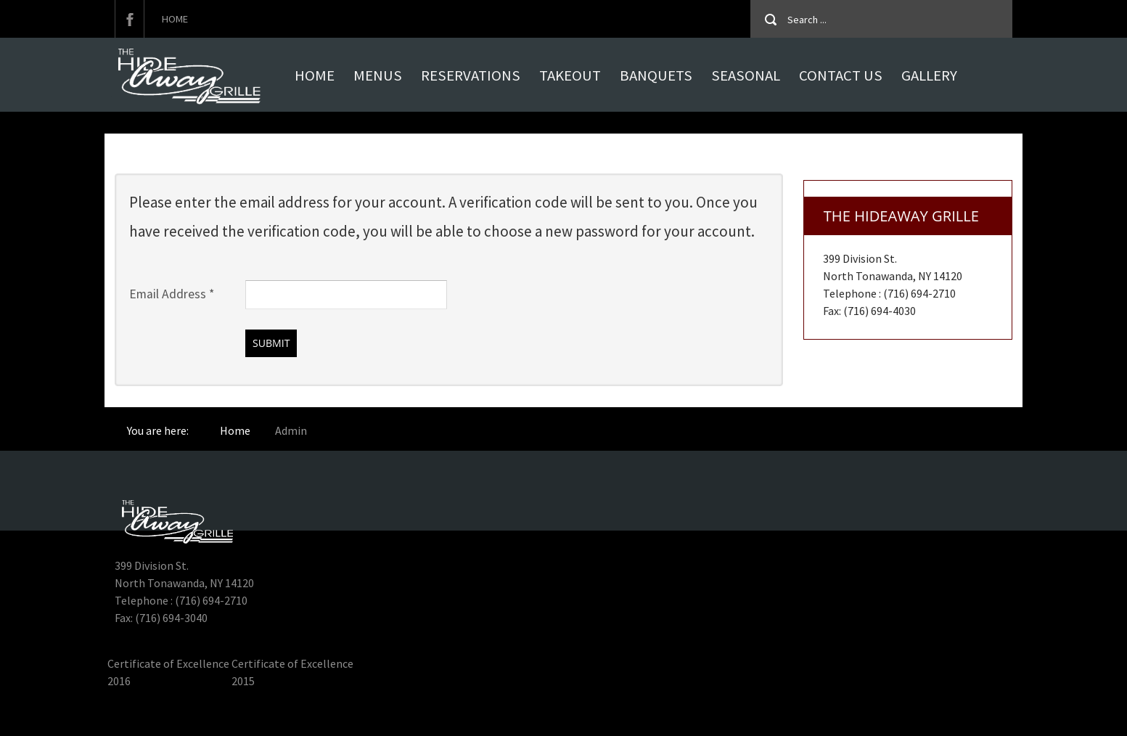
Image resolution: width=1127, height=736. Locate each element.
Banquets (656, 75)
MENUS (377, 75)
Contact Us (840, 75)
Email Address (171, 294)
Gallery (929, 75)
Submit (271, 343)
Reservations (470, 75)
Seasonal (745, 75)
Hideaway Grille (145, 715)
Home (175, 18)
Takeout (570, 75)
